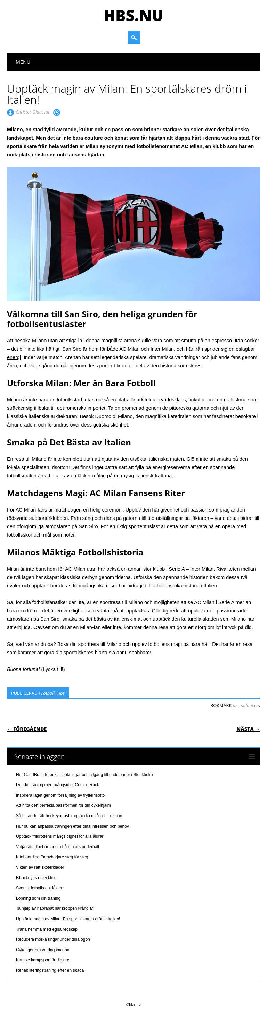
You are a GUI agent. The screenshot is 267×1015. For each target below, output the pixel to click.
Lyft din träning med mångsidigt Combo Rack (57, 784)
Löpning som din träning (38, 898)
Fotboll (48, 693)
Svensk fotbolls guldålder (39, 887)
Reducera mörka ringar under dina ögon (53, 939)
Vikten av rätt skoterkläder (40, 867)
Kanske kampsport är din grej (43, 960)
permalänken (246, 705)
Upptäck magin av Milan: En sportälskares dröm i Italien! (68, 918)
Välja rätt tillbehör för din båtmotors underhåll (57, 846)
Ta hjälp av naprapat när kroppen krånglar (54, 908)
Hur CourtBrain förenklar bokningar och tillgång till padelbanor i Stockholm (84, 774)
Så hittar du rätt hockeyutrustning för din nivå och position (69, 815)
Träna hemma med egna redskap (47, 929)
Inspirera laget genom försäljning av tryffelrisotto (60, 795)
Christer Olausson (33, 112)
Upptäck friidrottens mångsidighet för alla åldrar (59, 836)
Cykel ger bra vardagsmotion (42, 949)
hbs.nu (133, 15)
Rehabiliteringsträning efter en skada (50, 970)
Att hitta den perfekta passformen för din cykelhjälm (63, 805)
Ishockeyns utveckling (36, 877)
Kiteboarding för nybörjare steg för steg (52, 856)
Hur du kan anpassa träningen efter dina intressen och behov (72, 826)
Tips (61, 693)
